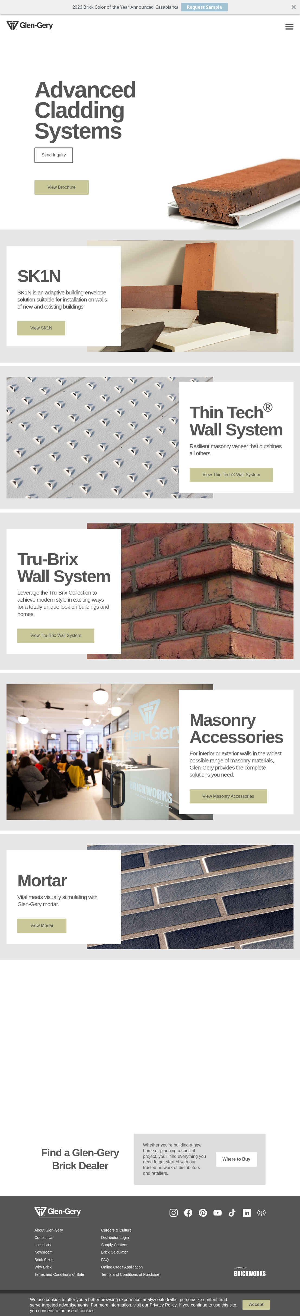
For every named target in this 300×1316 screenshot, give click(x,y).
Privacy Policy (163, 1305)
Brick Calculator (114, 1252)
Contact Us (43, 1237)
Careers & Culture (116, 1230)
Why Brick (43, 1267)
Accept (256, 1304)
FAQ (105, 1260)
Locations (42, 1245)
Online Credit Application (122, 1267)
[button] (150, 7)
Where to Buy (236, 1159)
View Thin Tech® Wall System (231, 474)
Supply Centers (114, 1245)
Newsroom (43, 1252)
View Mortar (41, 925)
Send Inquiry (54, 155)
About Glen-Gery (48, 1230)
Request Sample (204, 7)
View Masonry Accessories (228, 796)
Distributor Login (115, 1237)
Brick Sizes (43, 1260)
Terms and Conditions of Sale (59, 1274)
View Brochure (61, 187)
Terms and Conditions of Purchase (130, 1274)
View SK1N (41, 328)
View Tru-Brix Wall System (55, 635)
